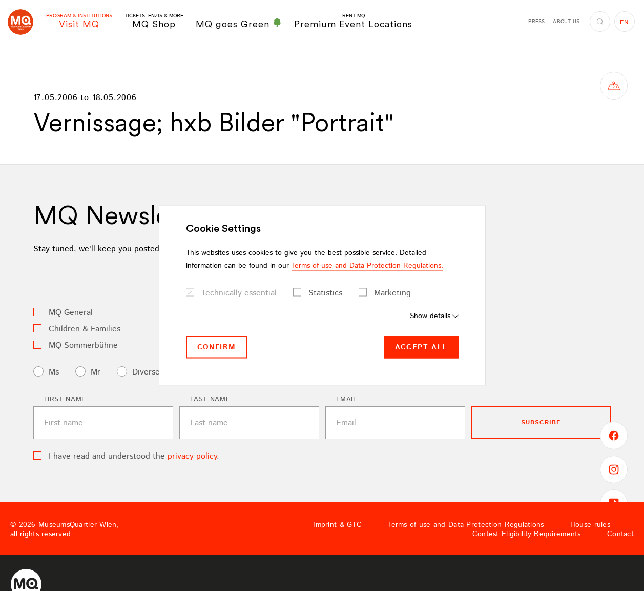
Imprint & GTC (337, 524)
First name (65, 399)
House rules (590, 524)
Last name (210, 399)
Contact (620, 534)
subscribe (541, 422)
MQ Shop (153, 21)
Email (346, 399)
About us (566, 21)
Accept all (421, 347)
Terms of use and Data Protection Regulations (466, 524)
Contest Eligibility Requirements (526, 534)
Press (536, 21)
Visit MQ (79, 21)
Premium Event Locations (353, 21)
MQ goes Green (239, 23)
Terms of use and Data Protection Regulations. (367, 265)
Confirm (216, 347)
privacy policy (192, 456)
